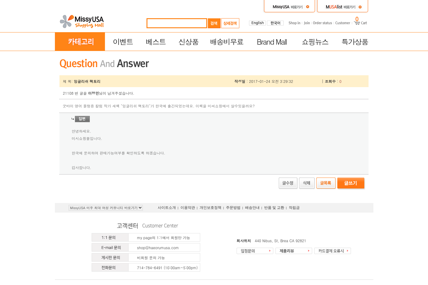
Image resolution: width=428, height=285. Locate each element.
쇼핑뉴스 (315, 41)
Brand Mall (272, 41)
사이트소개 (167, 207)
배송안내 (252, 207)
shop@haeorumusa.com (158, 247)
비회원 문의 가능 (151, 257)
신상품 (188, 41)
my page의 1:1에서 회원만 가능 (163, 237)
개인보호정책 (210, 207)
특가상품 (354, 41)
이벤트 (123, 41)
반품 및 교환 (274, 207)
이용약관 (187, 207)
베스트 (156, 41)
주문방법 (233, 207)
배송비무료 (226, 41)
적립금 (294, 207)
